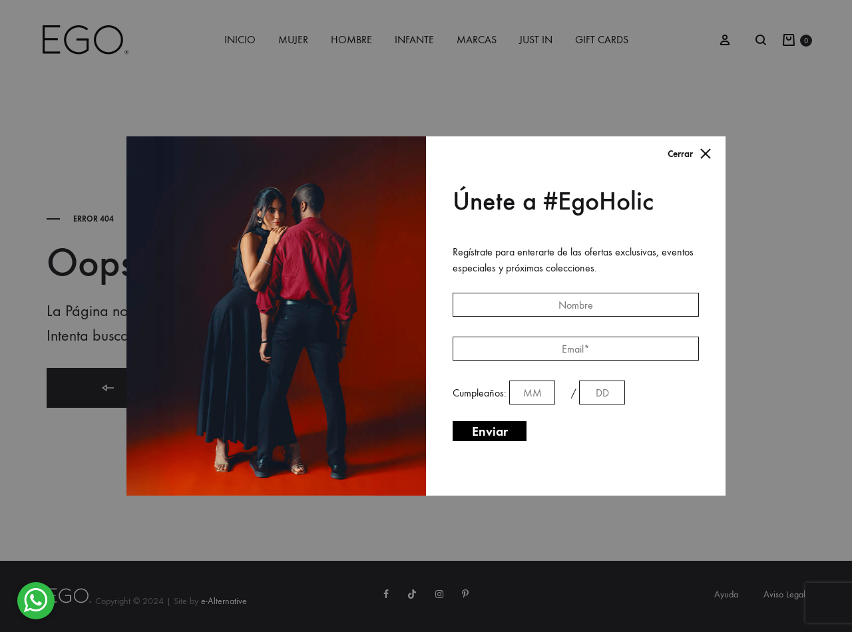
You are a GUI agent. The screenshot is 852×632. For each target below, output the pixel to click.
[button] (36, 600)
